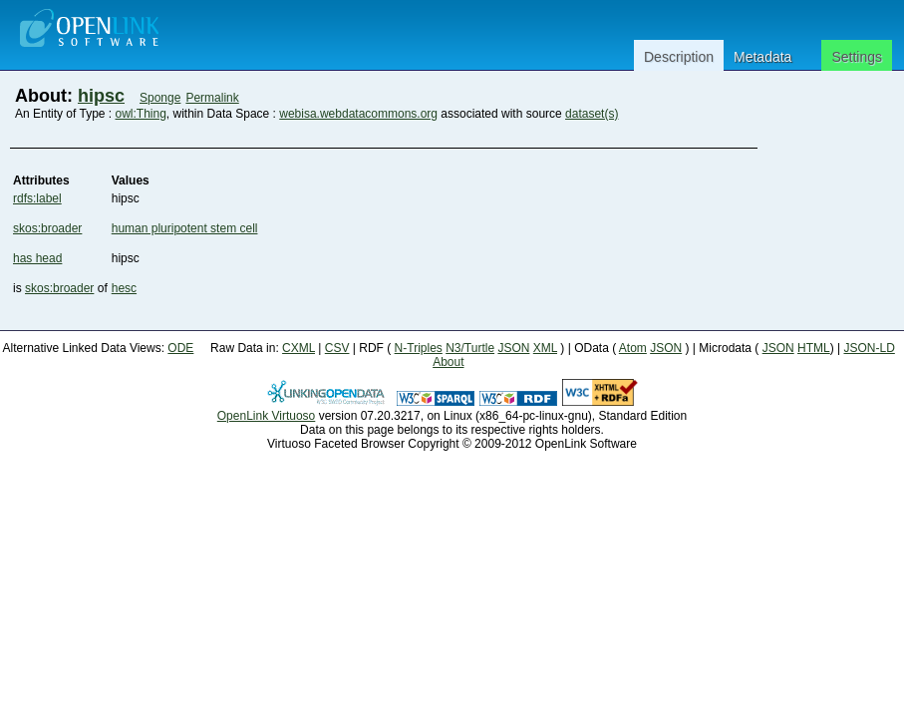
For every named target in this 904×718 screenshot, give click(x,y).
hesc (124, 288)
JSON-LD (868, 348)
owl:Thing (141, 114)
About (448, 362)
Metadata (762, 57)
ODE (180, 348)
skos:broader (47, 228)
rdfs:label (37, 198)
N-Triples (419, 348)
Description (679, 57)
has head (37, 258)
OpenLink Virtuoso (266, 416)
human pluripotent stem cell (185, 228)
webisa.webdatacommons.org (358, 114)
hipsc (101, 96)
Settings (856, 57)
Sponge (160, 98)
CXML (298, 348)
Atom (633, 348)
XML (545, 348)
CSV (337, 348)
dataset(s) (591, 114)
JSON (513, 348)
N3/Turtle (470, 348)
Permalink (211, 98)
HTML (813, 348)
